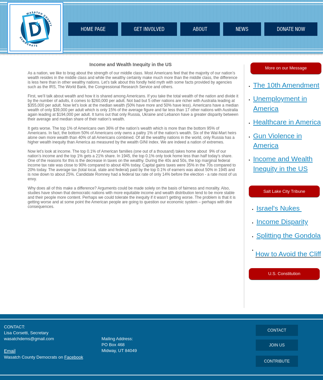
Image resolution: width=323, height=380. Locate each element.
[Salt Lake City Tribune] (284, 191)
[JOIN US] (277, 345)
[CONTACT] (277, 330)
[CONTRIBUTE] (277, 361)
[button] (285, 68)
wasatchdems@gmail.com (29, 338)
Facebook (73, 357)
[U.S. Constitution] (284, 274)
